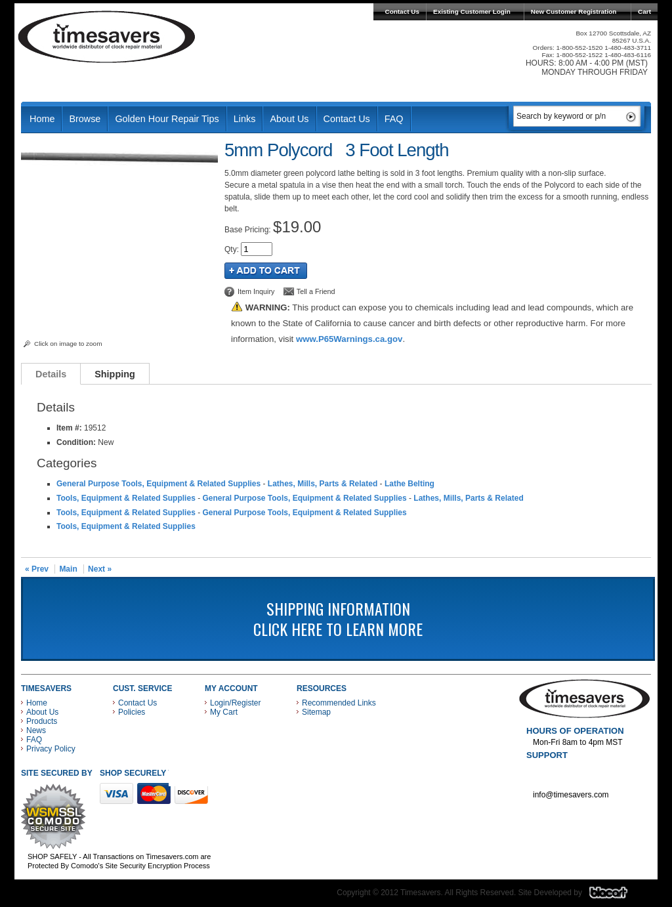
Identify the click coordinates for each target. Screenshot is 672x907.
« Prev (37, 569)
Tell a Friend (316, 291)
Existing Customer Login (472, 11)
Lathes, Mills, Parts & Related (322, 483)
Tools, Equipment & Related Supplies (126, 498)
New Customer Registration (574, 11)
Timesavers (107, 37)
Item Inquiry (256, 291)
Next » (100, 569)
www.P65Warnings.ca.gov (349, 339)
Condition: (76, 442)
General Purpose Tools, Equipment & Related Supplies (158, 483)
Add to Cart (265, 271)
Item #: (70, 427)
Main (68, 569)
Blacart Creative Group (616, 896)
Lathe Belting (409, 483)
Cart (644, 11)
